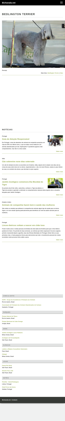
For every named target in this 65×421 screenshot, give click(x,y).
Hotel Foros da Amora (9, 387)
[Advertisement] (23, 102)
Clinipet (4, 354)
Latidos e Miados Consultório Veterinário (14, 349)
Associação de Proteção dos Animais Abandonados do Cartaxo (21, 305)
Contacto (14, 400)
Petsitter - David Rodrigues (10, 382)
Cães (61, 73)
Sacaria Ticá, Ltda (7, 370)
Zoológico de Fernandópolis (10, 338)
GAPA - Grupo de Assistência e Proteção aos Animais (18, 300)
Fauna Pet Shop (7, 365)
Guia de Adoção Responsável (15, 139)
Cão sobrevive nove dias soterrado (18, 161)
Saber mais (59, 151)
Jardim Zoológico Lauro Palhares (12, 332)
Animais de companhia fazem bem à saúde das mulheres (28, 205)
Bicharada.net (8, 3)
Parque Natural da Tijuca (9, 316)
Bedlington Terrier (53, 73)
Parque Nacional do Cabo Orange (12, 321)
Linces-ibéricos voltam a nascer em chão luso (23, 225)
